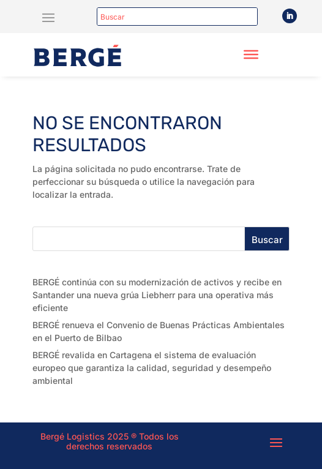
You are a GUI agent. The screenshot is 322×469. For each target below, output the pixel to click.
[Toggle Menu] (251, 54)
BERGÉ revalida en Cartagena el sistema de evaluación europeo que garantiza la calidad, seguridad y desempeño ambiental (151, 368)
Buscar (267, 240)
